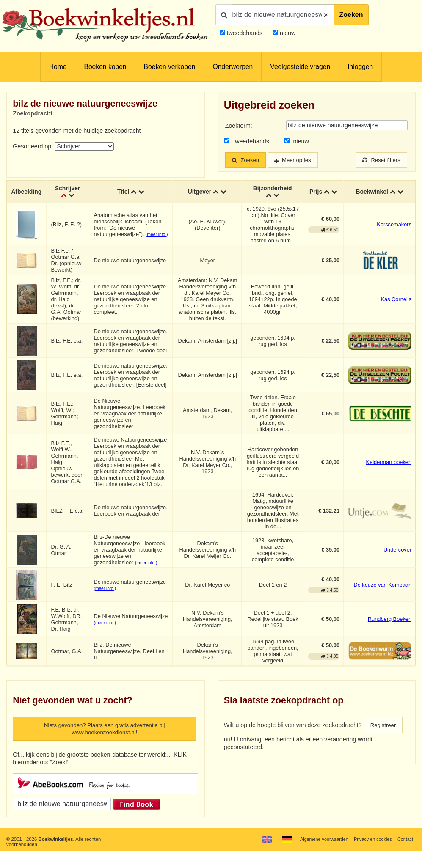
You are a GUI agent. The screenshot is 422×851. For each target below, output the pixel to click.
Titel (124, 192)
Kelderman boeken (388, 462)
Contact (405, 839)
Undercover (397, 550)
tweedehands (244, 33)
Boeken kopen (105, 66)
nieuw (286, 33)
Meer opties (301, 160)
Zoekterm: (238, 125)
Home (58, 66)
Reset (379, 160)
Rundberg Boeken (389, 620)
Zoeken (351, 14)
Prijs (316, 192)
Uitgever (200, 192)
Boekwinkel (371, 192)
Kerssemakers (394, 225)
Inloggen (360, 66)
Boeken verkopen (170, 66)
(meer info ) (157, 235)
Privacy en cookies (371, 839)
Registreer (384, 725)
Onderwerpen (232, 66)
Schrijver (68, 188)
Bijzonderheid (272, 188)
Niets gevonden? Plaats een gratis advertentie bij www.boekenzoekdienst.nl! (104, 729)
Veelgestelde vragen (300, 66)
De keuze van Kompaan (382, 585)
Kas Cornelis (396, 300)
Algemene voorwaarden (319, 839)
